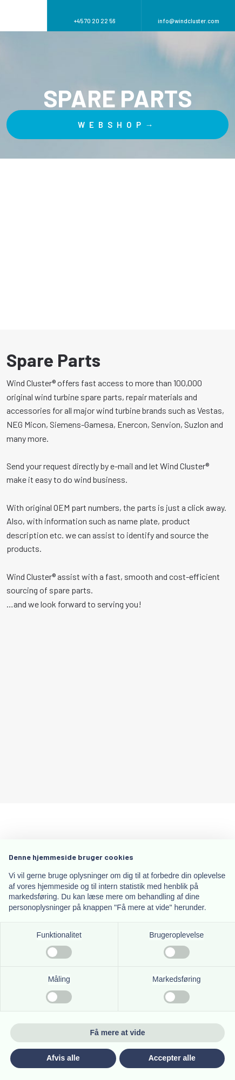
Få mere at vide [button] (117, 1032)
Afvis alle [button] (62, 1058)
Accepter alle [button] (172, 1058)
